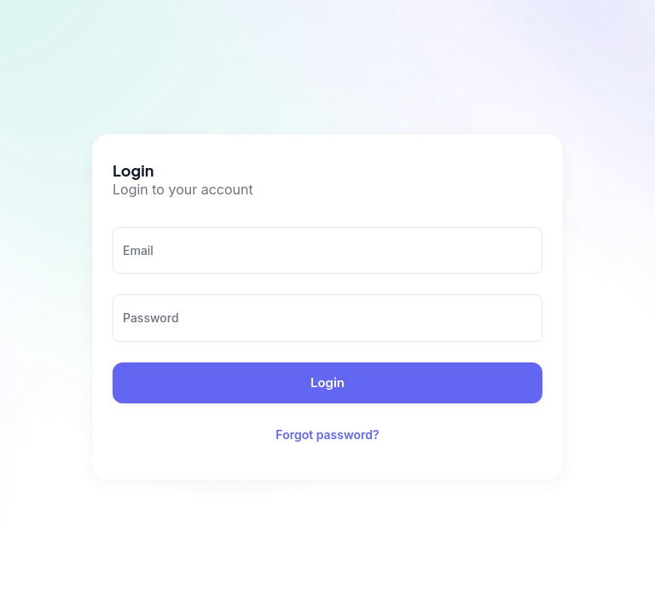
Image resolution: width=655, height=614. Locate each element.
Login (327, 382)
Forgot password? (327, 435)
